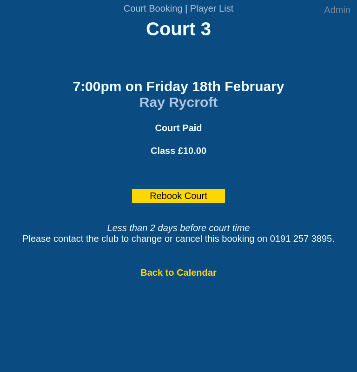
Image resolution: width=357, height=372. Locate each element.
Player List (211, 8)
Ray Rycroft (178, 102)
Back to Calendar (178, 272)
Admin (337, 10)
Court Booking (153, 8)
